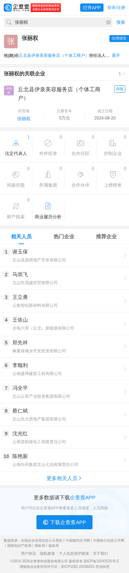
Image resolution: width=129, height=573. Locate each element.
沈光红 (20, 433)
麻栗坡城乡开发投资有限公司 (39, 350)
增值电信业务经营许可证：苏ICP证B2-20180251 (57, 567)
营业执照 (102, 567)
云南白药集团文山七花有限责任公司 (45, 464)
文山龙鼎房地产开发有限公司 (39, 260)
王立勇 (20, 297)
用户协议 (28, 553)
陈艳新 (20, 456)
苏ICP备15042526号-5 (101, 561)
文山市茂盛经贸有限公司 (35, 282)
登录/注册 (116, 8)
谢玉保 (20, 251)
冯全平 (20, 388)
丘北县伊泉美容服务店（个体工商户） (54, 55)
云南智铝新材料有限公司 (35, 305)
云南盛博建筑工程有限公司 (37, 373)
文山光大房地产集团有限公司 (39, 419)
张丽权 (24, 118)
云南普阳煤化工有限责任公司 (39, 441)
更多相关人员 (64, 478)
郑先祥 (20, 342)
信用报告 (119, 38)
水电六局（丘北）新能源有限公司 (43, 328)
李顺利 (20, 365)
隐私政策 (47, 553)
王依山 (20, 320)
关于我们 (100, 553)
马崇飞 (20, 274)
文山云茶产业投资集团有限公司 (41, 396)
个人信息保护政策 (74, 553)
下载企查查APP (64, 522)
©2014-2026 (20, 561)
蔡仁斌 (20, 411)
